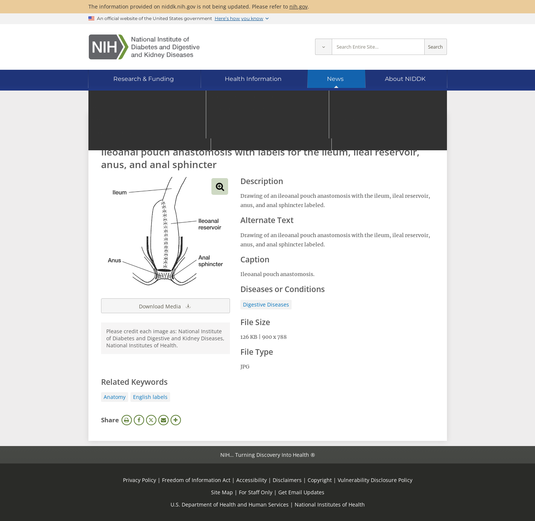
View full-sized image (219, 186)
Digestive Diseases (266, 304)
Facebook (139, 420)
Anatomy (115, 396)
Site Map (222, 492)
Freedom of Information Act (196, 480)
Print (126, 420)
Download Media (165, 305)
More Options (176, 420)
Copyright (320, 480)
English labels (150, 396)
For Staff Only (255, 492)
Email (163, 420)
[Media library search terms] (256, 131)
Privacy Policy (139, 480)
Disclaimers (287, 480)
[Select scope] (323, 47)
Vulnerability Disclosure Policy (375, 480)
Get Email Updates (301, 492)
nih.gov (298, 6)
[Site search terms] (378, 47)
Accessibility (251, 480)
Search (435, 47)
